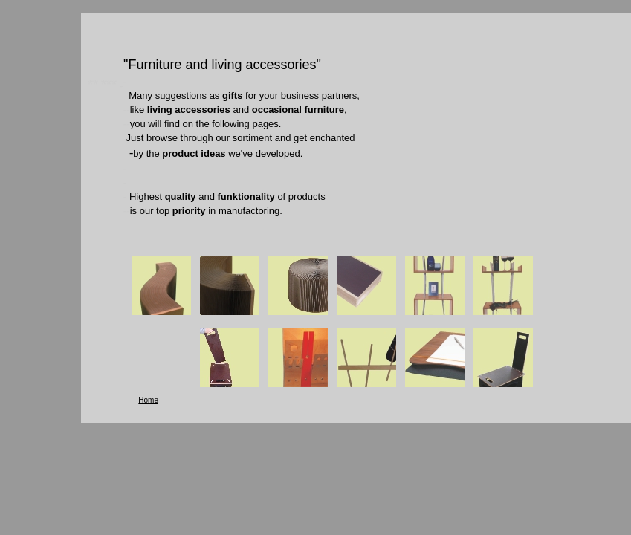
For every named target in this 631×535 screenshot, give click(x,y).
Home (148, 400)
